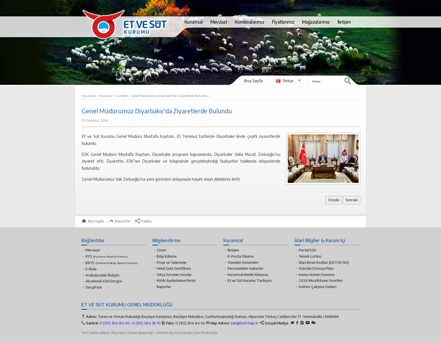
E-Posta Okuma (241, 256)
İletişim (233, 250)
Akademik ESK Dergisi (104, 281)
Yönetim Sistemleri (243, 262)
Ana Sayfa (253, 80)
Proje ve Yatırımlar (172, 262)
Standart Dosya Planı (316, 268)
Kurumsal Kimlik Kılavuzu (248, 274)
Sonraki (351, 200)
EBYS (112, 262)
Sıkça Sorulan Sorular (174, 274)
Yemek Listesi (310, 256)
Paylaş (143, 221)
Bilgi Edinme (167, 256)
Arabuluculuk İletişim (102, 275)
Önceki (333, 200)
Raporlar (164, 286)
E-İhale (91, 269)
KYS (107, 256)
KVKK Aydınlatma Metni (176, 280)
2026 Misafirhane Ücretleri (321, 280)
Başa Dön (119, 221)
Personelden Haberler (246, 268)
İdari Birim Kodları (313, 262)
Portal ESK (307, 250)
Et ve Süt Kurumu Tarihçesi (250, 280)
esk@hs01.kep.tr (244, 323)
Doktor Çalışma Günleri (317, 286)
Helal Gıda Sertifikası (174, 268)
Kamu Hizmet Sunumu (317, 274)
